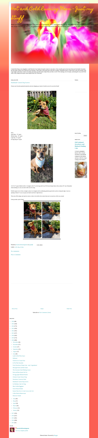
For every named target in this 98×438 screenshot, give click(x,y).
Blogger (56, 435)
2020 (13, 335)
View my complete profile (21, 430)
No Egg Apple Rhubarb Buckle (20, 374)
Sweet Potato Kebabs (18, 388)
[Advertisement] (42, 295)
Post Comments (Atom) (45, 312)
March (14, 405)
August (15, 351)
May (14, 401)
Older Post (69, 308)
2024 (13, 326)
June (14, 398)
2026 (13, 321)
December (15, 342)
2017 (13, 413)
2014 (13, 420)
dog (18, 247)
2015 (13, 418)
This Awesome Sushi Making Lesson (22, 370)
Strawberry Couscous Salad (19, 379)
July (14, 354)
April (14, 403)
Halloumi (15, 358)
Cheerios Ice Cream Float (19, 360)
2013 (13, 422)
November (15, 344)
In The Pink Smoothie (18, 363)
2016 (13, 415)
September (15, 349)
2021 (13, 333)
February (15, 408)
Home (42, 308)
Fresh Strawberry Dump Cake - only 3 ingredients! (25, 365)
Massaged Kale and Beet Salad (20, 367)
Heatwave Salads (17, 395)
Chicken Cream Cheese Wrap (20, 377)
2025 (13, 323)
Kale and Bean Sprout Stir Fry (20, 372)
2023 (13, 328)
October (15, 347)
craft (16, 247)
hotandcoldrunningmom (23, 428)
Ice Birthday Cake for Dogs (19, 384)
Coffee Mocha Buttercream (19, 393)
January (15, 410)
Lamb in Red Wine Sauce (19, 356)
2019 (13, 337)
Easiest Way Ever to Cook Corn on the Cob (23, 391)
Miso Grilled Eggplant (18, 386)
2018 (13, 340)
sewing (21, 247)
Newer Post (14, 308)
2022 (13, 330)
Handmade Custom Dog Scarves (20, 381)
